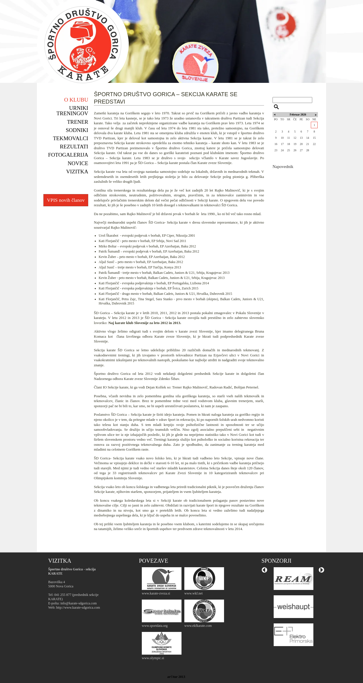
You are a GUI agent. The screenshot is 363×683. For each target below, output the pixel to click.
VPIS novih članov (66, 200)
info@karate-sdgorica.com (78, 603)
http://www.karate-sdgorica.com (78, 608)
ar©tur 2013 (176, 677)
